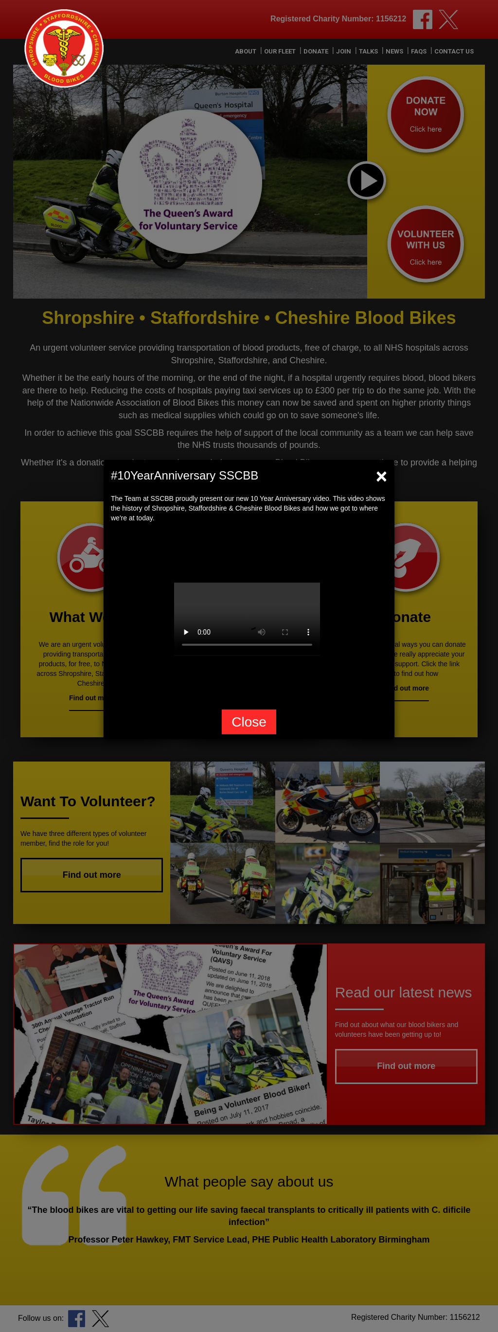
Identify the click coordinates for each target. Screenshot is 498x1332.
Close (249, 721)
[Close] (381, 475)
